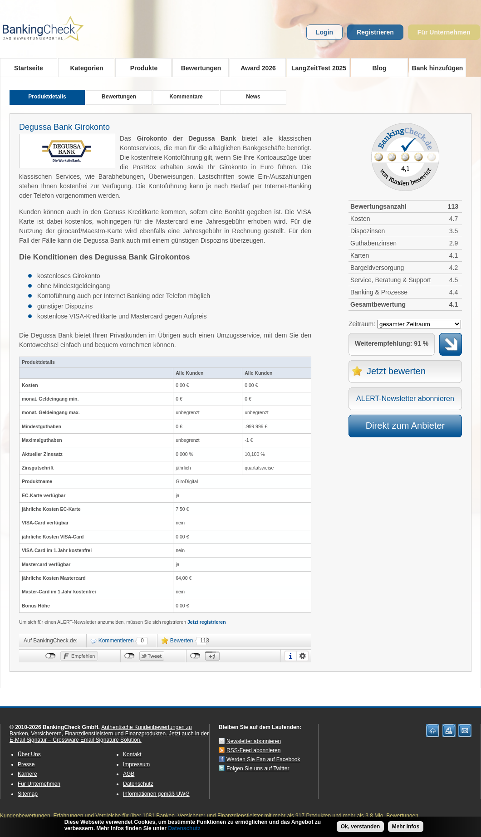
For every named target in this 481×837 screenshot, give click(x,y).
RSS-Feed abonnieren (253, 750)
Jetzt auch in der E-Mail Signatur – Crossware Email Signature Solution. (109, 736)
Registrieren (375, 32)
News (253, 96)
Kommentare (185, 96)
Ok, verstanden (360, 828)
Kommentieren (116, 640)
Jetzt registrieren (206, 622)
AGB (128, 774)
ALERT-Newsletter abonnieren (405, 398)
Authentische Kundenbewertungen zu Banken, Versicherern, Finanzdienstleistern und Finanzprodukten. (101, 730)
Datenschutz (138, 784)
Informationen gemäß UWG (156, 794)
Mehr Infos (406, 828)
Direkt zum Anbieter (405, 426)
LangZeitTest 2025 (316, 68)
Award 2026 (255, 68)
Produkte (141, 68)
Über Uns (29, 754)
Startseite (28, 68)
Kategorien (83, 68)
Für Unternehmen (444, 32)
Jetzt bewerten (396, 371)
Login (324, 32)
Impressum (136, 764)
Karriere (27, 774)
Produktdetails (47, 96)
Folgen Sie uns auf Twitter (258, 768)
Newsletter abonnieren (253, 741)
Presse (26, 764)
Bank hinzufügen (437, 68)
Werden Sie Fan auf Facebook (263, 759)
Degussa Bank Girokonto (64, 127)
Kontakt (132, 754)
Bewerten (181, 640)
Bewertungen (198, 68)
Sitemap (28, 794)
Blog (379, 68)
